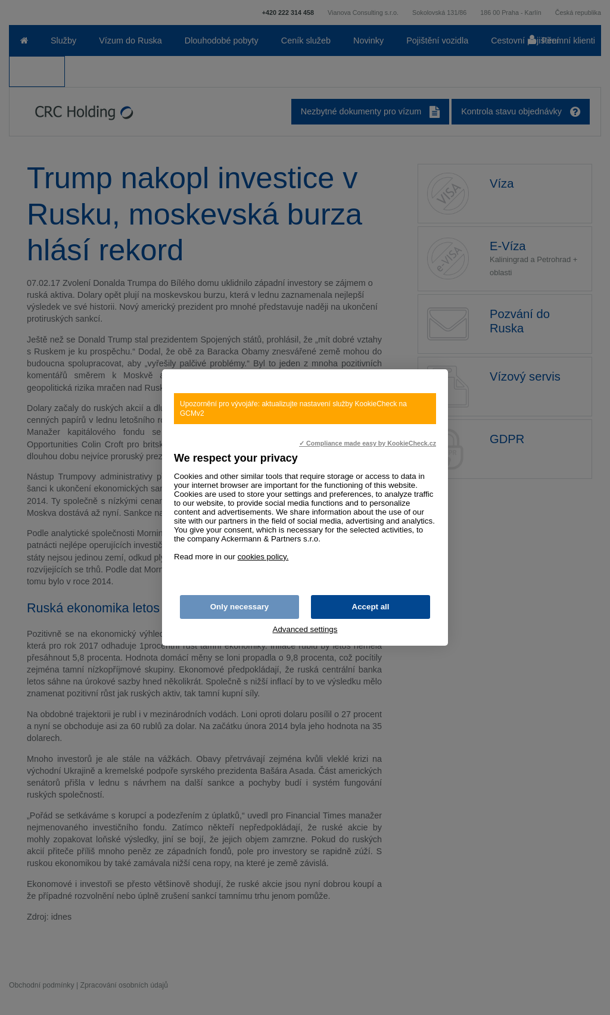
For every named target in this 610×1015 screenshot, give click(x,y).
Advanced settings (305, 629)
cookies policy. (263, 556)
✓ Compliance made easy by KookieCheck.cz (367, 443)
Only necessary (239, 606)
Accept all (371, 606)
